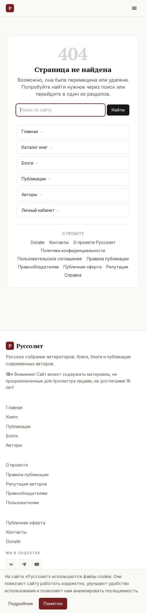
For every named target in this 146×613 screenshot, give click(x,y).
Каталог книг (37, 147)
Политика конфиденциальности (73, 250)
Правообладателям (38, 266)
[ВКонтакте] (11, 564)
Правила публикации (108, 258)
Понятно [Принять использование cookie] (53, 603)
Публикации (36, 178)
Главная (32, 131)
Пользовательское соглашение (50, 258)
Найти (118, 109)
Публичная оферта (82, 266)
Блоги (30, 162)
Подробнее (20, 603)
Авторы (32, 194)
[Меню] (134, 8)
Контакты (59, 242)
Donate (38, 242)
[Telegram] (24, 564)
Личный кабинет (41, 210)
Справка (73, 275)
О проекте (17, 465)
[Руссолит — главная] (10, 8)
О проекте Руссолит (94, 242)
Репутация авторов (26, 484)
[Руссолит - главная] (24, 346)
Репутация (117, 266)
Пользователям (22, 502)
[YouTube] (37, 564)
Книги (12, 417)
